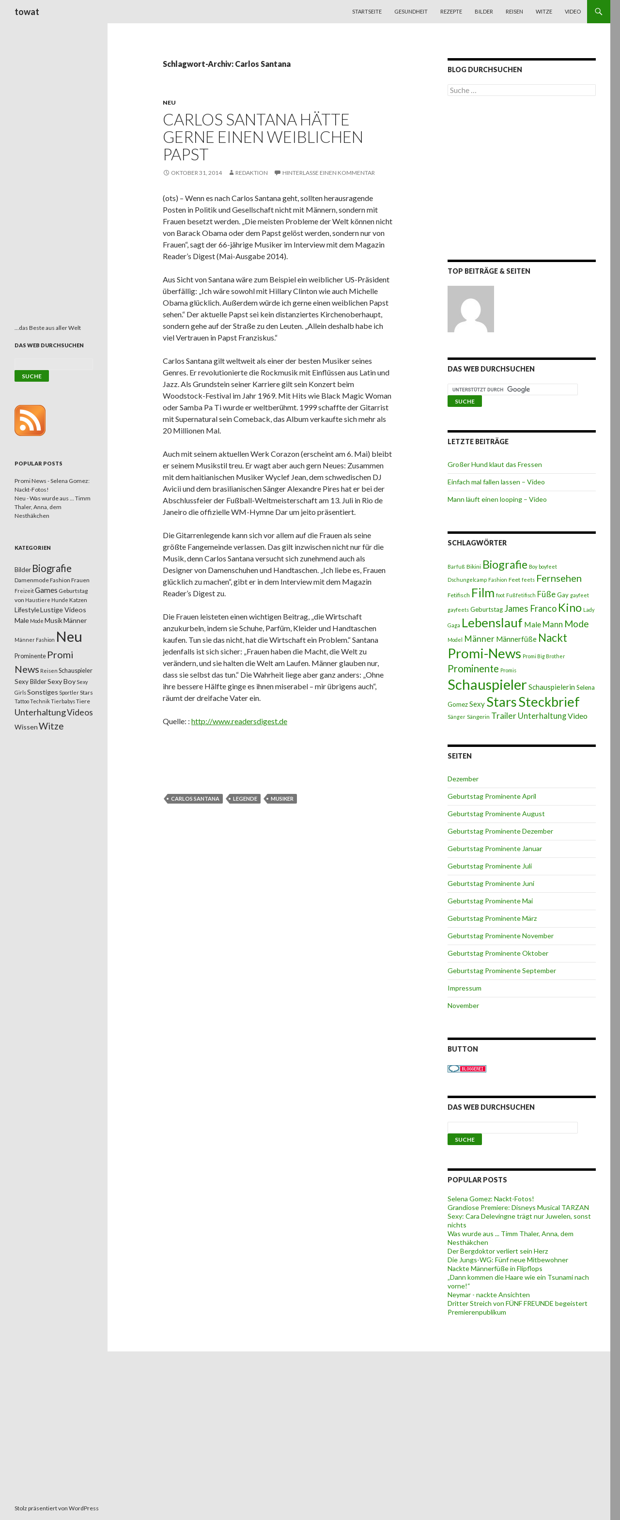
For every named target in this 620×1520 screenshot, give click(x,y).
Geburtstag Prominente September (502, 970)
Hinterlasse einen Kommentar (328, 172)
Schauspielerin (551, 686)
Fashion (497, 579)
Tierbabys (63, 701)
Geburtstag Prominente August (496, 813)
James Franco (530, 608)
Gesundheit (411, 11)
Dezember (463, 779)
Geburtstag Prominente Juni (491, 883)
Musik (53, 620)
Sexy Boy (61, 681)
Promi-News (484, 653)
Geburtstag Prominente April (492, 796)
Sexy (477, 703)
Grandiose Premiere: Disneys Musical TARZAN (518, 1207)
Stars (501, 702)
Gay (563, 595)
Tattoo (22, 701)
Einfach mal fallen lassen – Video (496, 482)
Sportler (69, 692)
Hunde (59, 600)
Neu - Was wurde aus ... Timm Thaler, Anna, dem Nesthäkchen (53, 507)
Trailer (503, 716)
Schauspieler (487, 684)
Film (483, 592)
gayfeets (458, 609)
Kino (570, 607)
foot (500, 595)
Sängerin (478, 716)
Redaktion (251, 172)
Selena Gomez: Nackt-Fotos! (491, 1198)
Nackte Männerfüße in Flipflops (495, 1268)
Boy (533, 566)
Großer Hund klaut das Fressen (495, 464)
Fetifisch (459, 595)
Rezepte (451, 11)
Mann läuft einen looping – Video (497, 499)
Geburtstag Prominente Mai (490, 901)
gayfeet (579, 595)
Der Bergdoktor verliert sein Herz (498, 1251)
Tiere (83, 701)
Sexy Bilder (30, 681)
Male (532, 624)
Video (573, 11)
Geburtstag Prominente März (492, 918)
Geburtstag (486, 609)
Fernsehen (559, 578)
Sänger (456, 716)
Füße (546, 594)
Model (455, 639)
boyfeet (548, 566)
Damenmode (32, 580)
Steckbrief (549, 702)
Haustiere (37, 600)
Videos (80, 712)
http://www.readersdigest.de (239, 721)
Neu (169, 102)
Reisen (514, 11)
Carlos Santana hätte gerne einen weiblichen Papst (263, 136)
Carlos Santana (195, 798)
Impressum (464, 988)
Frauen (80, 580)
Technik (40, 701)
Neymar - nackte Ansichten (489, 1294)
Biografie (504, 564)
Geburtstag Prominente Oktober (498, 953)
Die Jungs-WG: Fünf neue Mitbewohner (508, 1260)
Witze (544, 11)
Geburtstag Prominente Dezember (500, 831)
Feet (514, 579)
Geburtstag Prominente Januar (495, 848)
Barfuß (456, 566)
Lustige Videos (63, 609)
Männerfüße (516, 639)
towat (27, 11)
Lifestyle (27, 609)
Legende (245, 798)
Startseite (367, 11)
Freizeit (24, 591)
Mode (576, 623)
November (463, 1005)
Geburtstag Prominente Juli (490, 866)
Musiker (282, 798)
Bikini (473, 566)
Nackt (552, 637)
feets (528, 579)
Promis (508, 670)
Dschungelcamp (467, 579)
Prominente (473, 668)
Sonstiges (42, 692)
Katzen (78, 600)
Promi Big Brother (544, 656)
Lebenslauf (492, 622)
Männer (479, 639)
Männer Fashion (35, 639)
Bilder (484, 11)
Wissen (26, 727)
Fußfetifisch (521, 595)
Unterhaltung (542, 716)
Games (46, 590)
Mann (552, 624)
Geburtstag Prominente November (501, 935)
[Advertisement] (522, 179)
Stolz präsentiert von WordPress (57, 1508)
